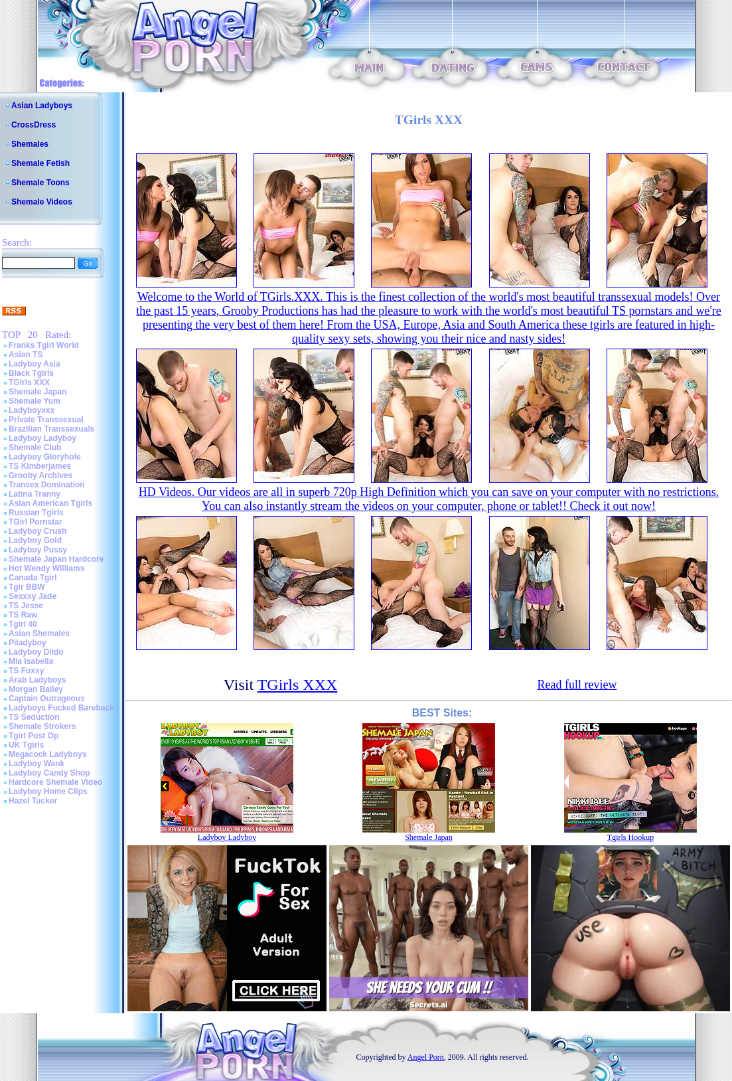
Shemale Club (35, 447)
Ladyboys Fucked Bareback (61, 707)
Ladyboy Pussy (38, 549)
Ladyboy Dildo (36, 652)
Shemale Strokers (42, 726)
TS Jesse (26, 605)
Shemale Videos (41, 202)
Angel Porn (425, 1057)
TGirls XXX (29, 382)
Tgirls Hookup (630, 837)
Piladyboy (27, 642)
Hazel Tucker (33, 800)
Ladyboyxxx (31, 410)
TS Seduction (34, 717)
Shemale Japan (37, 391)
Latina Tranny (34, 494)
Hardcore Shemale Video (55, 782)
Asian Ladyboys (41, 105)
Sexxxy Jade (32, 596)
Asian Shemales (39, 633)
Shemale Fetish (40, 163)
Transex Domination (47, 484)
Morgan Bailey (36, 689)
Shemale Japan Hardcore (56, 559)
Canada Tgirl (33, 577)
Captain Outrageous (47, 698)
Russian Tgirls (36, 512)
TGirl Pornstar (35, 522)
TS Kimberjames (40, 466)
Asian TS (25, 354)
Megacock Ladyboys (47, 754)
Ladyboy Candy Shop (49, 773)
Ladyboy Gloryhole (45, 456)
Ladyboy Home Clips (48, 791)
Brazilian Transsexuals (51, 429)
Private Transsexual (46, 419)
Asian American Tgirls (50, 503)
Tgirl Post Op (33, 735)
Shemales (29, 144)
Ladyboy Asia (34, 364)
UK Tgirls (26, 745)
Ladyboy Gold (35, 540)
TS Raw (23, 615)
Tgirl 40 (23, 624)
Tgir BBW (27, 587)
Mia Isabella (31, 661)
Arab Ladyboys (37, 680)
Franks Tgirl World (44, 345)
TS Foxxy (26, 670)
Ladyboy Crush (37, 531)
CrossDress (33, 124)
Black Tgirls (31, 373)
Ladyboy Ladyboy (42, 438)
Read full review (577, 684)
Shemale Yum (34, 401)
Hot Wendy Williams (46, 568)
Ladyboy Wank (36, 763)
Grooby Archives (40, 475)
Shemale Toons (40, 182)
